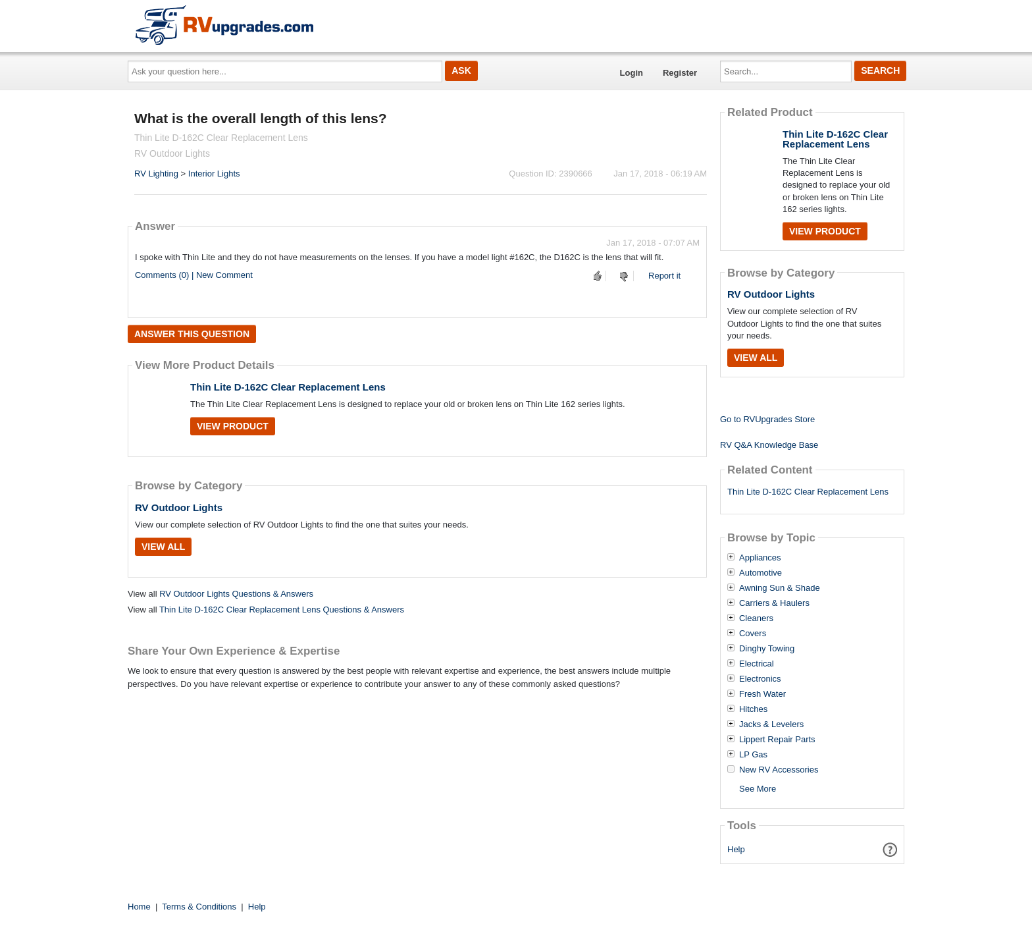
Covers (752, 633)
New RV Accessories (778, 770)
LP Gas (753, 754)
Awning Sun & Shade (779, 588)
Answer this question (191, 334)
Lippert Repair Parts (777, 739)
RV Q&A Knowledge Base (769, 445)
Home (139, 907)
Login (631, 73)
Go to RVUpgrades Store (767, 419)
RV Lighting (156, 173)
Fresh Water (762, 694)
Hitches (753, 709)
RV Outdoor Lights (178, 507)
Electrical (756, 663)
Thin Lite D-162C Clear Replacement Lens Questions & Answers (281, 609)
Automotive (760, 573)
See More (757, 789)
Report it (664, 275)
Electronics (760, 679)
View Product (233, 426)
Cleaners (756, 618)
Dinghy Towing (766, 648)
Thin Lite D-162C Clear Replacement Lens (288, 387)
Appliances (760, 557)
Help (736, 849)
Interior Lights (214, 173)
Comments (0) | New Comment (194, 275)
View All (163, 546)
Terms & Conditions (199, 907)
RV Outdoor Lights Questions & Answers (236, 594)
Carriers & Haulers (774, 603)
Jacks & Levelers (771, 724)
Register (680, 73)
